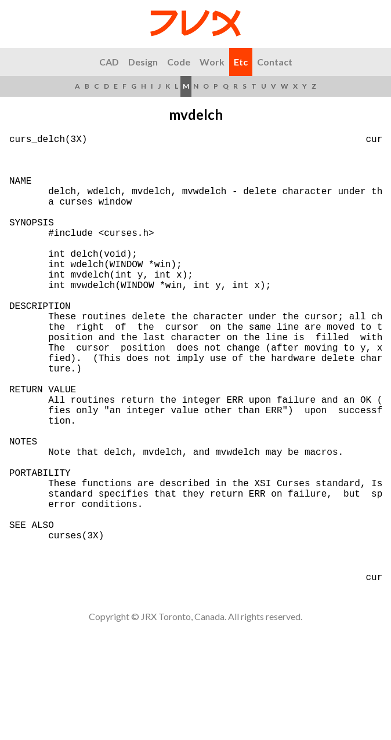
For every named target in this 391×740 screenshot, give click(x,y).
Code (178, 61)
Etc (241, 61)
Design (143, 61)
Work (212, 61)
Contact (274, 61)
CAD (109, 61)
